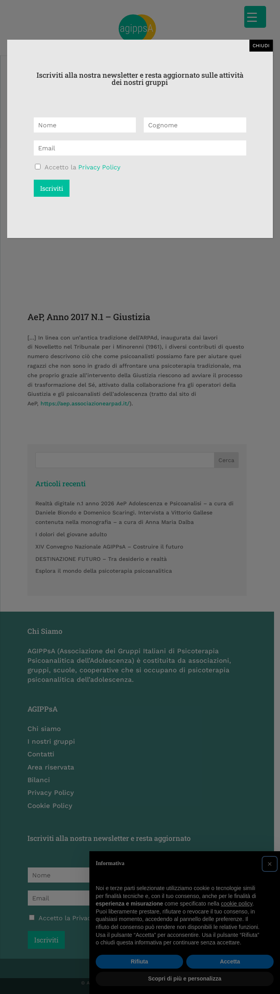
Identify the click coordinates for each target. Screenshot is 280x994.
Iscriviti (51, 188)
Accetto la (82, 167)
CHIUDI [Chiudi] (261, 45)
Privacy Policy (99, 167)
